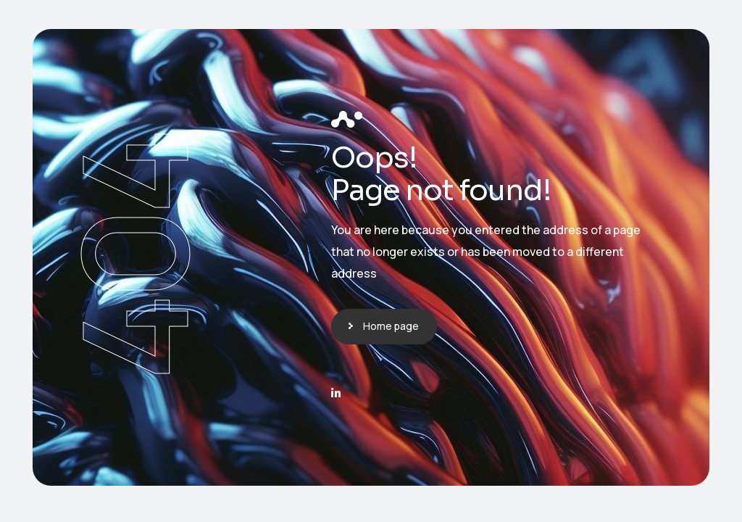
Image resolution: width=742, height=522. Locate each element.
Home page (391, 326)
